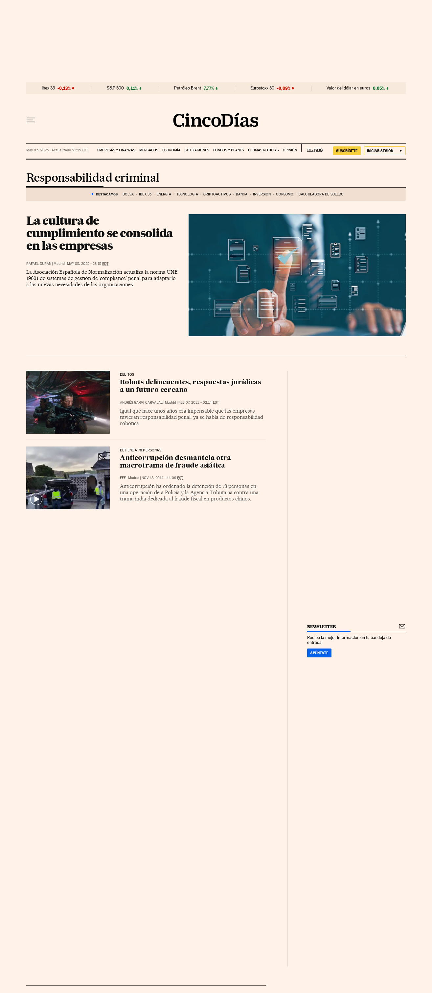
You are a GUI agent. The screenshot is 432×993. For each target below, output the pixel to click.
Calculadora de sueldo (321, 194)
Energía (164, 194)
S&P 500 (115, 88)
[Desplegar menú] (30, 120)
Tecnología (187, 194)
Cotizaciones (197, 150)
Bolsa (128, 194)
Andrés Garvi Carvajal (141, 402)
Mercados (148, 150)
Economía (171, 150)
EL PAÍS (312, 148)
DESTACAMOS (107, 194)
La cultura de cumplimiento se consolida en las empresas (99, 233)
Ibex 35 (48, 88)
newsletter (321, 626)
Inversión (262, 194)
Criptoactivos (217, 194)
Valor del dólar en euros (348, 88)
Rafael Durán (38, 264)
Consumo (284, 194)
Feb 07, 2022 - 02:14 (198, 402)
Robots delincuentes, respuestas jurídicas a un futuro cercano (190, 386)
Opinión (290, 150)
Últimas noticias (263, 150)
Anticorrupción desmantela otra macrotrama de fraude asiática (175, 462)
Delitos (127, 375)
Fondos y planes (228, 150)
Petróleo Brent (187, 88)
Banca (242, 194)
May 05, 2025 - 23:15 (87, 264)
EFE (123, 478)
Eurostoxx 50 (262, 88)
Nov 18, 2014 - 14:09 (162, 478)
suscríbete (347, 150)
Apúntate (319, 652)
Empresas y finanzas (116, 150)
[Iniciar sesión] (385, 150)
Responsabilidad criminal (93, 178)
